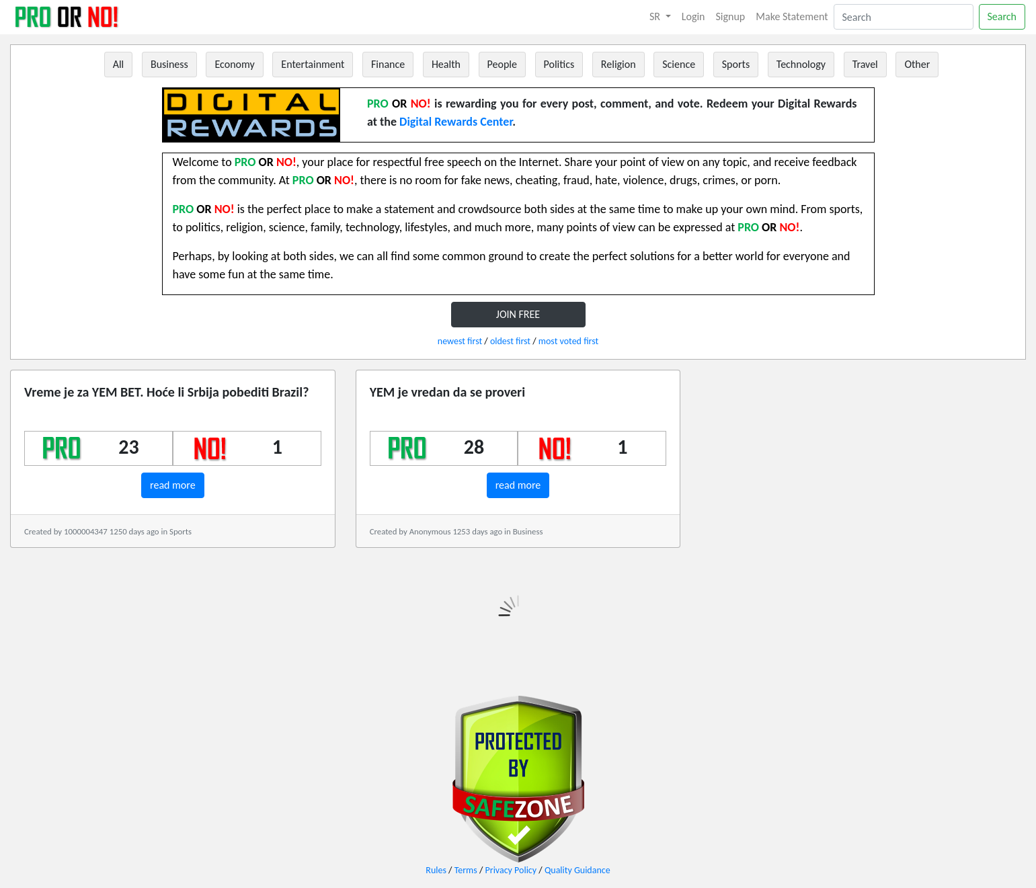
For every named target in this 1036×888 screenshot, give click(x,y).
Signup (731, 16)
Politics (559, 64)
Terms (465, 870)
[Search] (903, 17)
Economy (234, 64)
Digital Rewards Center (455, 121)
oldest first (510, 341)
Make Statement (792, 16)
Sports (736, 64)
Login (693, 16)
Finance (388, 64)
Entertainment (312, 64)
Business (169, 64)
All (118, 64)
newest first (460, 341)
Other (917, 64)
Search (1002, 16)
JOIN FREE (518, 314)
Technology (801, 64)
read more (173, 485)
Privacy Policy (511, 870)
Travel (865, 64)
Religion (618, 64)
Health (446, 64)
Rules (436, 870)
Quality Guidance (577, 870)
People (502, 64)
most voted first (568, 341)
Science (678, 64)
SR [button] (656, 16)
